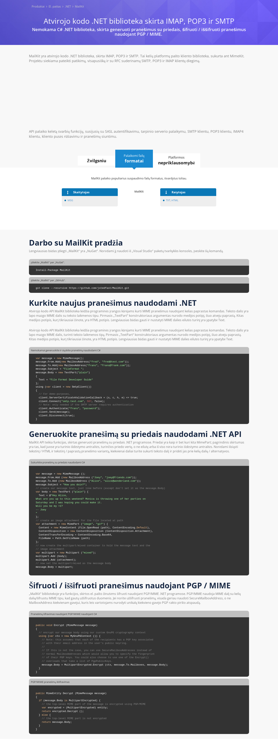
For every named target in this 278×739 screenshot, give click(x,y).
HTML (174, 200)
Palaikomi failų (134, 159)
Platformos (177, 160)
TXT (168, 200)
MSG (71, 200)
